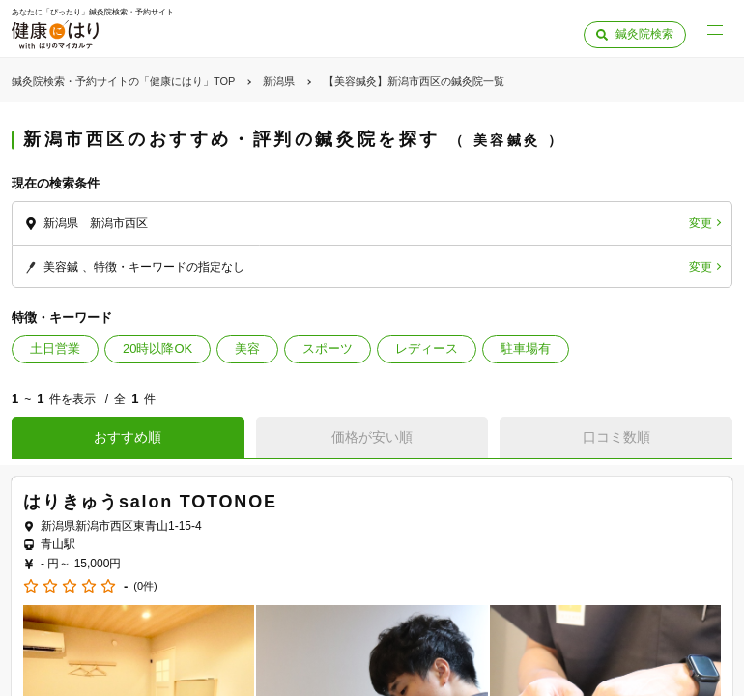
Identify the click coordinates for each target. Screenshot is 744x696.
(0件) (145, 586)
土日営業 (55, 348)
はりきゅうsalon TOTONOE (150, 501)
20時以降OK (157, 348)
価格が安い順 (372, 437)
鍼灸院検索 (644, 34)
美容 (247, 348)
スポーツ (327, 348)
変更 (700, 223)
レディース (426, 348)
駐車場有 (526, 348)
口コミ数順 (616, 437)
